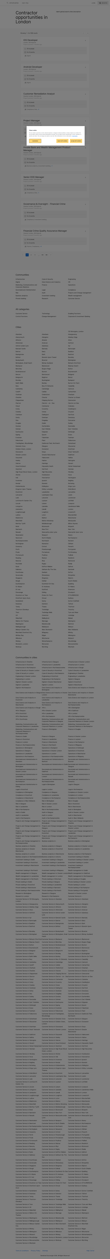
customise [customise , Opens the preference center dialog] (35, 141)
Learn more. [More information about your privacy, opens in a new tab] (74, 135)
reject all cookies (62, 141)
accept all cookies (76, 141)
